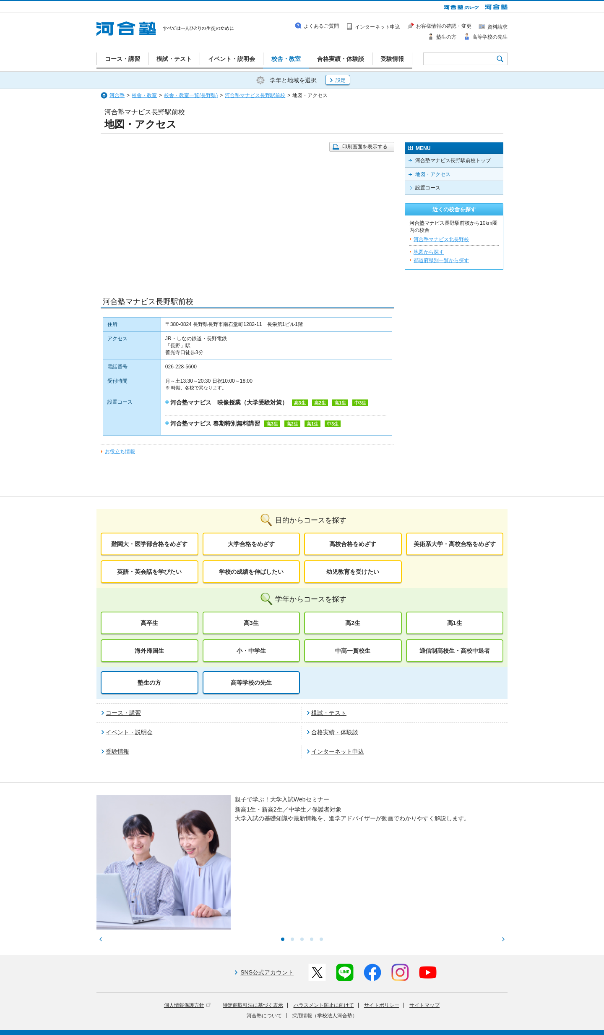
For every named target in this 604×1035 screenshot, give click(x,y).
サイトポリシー (381, 936)
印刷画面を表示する (365, 147)
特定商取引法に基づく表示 (253, 936)
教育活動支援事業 (353, 1011)
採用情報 (250, 1023)
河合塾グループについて (261, 1011)
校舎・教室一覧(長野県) (191, 95)
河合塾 (117, 95)
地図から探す (429, 252)
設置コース (427, 188)
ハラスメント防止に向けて (324, 936)
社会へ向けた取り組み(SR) (458, 1011)
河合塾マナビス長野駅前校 (255, 95)
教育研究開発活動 (400, 1011)
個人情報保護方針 (187, 936)
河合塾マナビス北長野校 (441, 239)
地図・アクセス (432, 174)
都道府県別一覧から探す (441, 260)
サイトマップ (424, 936)
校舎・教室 (144, 95)
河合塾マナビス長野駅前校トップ (453, 160)
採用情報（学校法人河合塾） (324, 946)
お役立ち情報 (120, 451)
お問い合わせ (283, 1023)
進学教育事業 (311, 1011)
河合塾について (264, 946)
